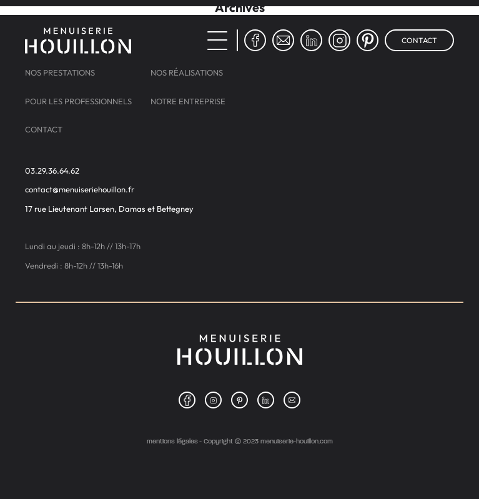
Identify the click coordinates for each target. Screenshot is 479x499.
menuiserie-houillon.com (296, 441)
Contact (419, 40)
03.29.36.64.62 (52, 170)
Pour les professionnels (78, 101)
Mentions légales (172, 441)
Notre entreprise (188, 101)
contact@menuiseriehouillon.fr (79, 189)
